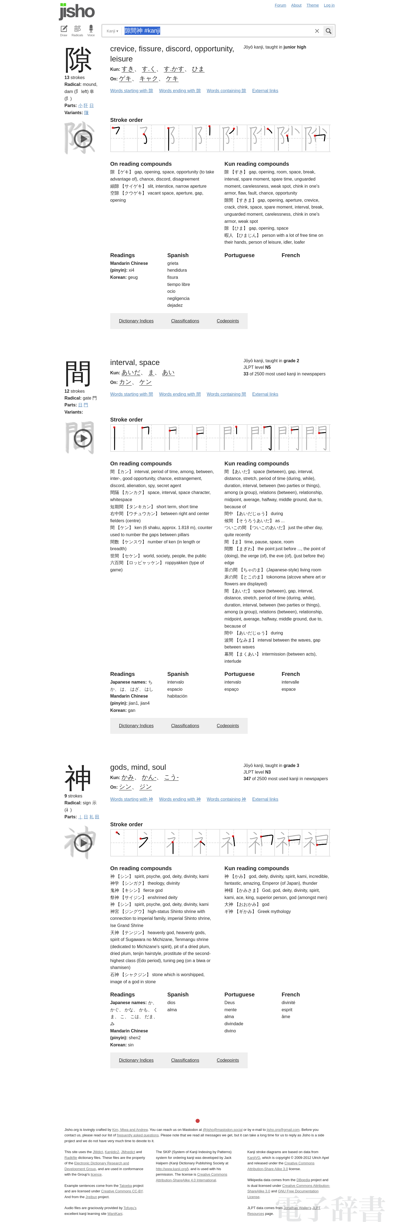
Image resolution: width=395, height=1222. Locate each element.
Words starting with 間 (131, 394)
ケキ (172, 78)
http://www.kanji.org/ (171, 1169)
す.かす (174, 68)
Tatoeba (125, 1186)
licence (96, 1174)
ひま (198, 68)
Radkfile (70, 1158)
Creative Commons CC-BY (122, 1191)
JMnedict (128, 1152)
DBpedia (303, 1180)
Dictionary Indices (136, 321)
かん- (149, 777)
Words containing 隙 (226, 90)
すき (128, 68)
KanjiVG (253, 1158)
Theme (313, 5)
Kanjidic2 (112, 1152)
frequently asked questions (138, 1135)
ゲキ (125, 78)
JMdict (98, 1152)
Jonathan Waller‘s (297, 1208)
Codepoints (228, 321)
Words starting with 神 (131, 799)
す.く (149, 68)
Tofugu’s (129, 1208)
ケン (145, 381)
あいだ (131, 372)
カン (125, 381)
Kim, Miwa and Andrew (130, 1130)
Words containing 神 (226, 799)
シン (125, 786)
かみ (128, 777)
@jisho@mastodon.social (222, 1130)
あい (168, 372)
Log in (329, 5)
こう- (171, 777)
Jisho (77, 12)
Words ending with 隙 (180, 90)
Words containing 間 (226, 394)
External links (265, 90)
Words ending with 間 (180, 394)
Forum (280, 5)
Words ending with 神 (180, 799)
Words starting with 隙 (131, 90)
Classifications (185, 321)
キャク (148, 78)
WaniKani (115, 1214)
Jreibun (91, 1197)
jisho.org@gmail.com (283, 1130)
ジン (145, 786)
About (296, 5)
